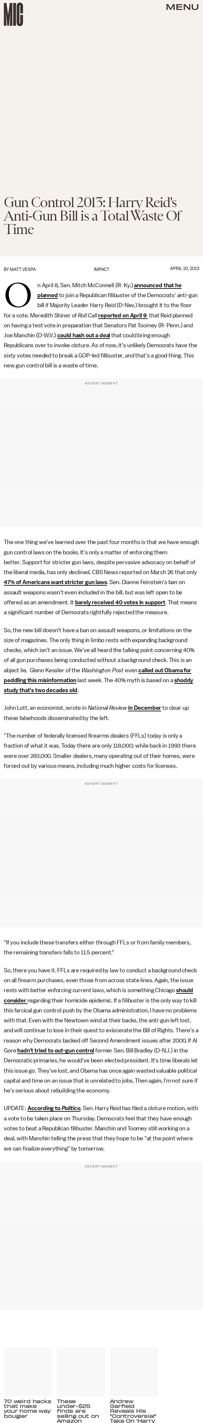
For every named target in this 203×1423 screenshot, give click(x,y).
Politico (71, 1108)
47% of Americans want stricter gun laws (55, 582)
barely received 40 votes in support (120, 602)
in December (144, 708)
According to (44, 1108)
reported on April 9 (123, 315)
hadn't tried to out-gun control (55, 1050)
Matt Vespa (23, 269)
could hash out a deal (83, 335)
